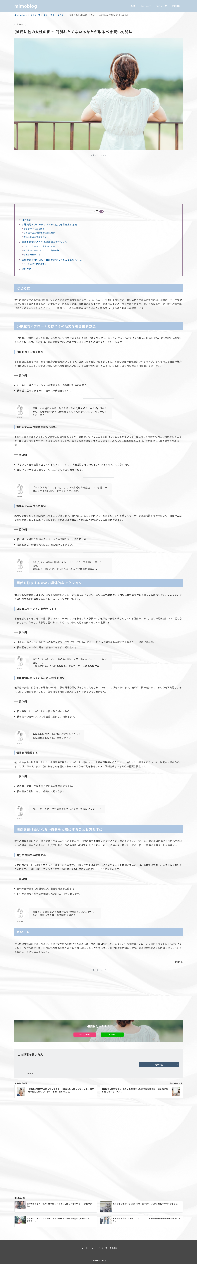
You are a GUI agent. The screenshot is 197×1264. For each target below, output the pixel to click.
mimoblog (25, 6)
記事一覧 (166, 1064)
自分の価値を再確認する (35, 263)
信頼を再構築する (32, 254)
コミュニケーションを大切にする (39, 246)
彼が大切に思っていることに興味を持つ (42, 250)
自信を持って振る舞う (34, 228)
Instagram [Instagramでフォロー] (84, 1034)
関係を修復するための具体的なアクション (44, 242)
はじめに (26, 220)
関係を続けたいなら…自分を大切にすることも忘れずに (52, 259)
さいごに (26, 269)
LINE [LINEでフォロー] (112, 1034)
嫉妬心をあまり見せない (35, 236)
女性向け (20, 24)
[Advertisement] (98, 178)
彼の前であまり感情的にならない (39, 232)
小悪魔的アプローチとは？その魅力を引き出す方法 (49, 224)
